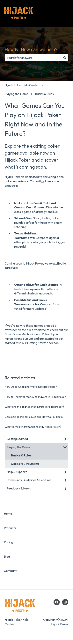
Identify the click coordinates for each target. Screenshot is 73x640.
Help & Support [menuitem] (17, 472)
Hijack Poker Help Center (22, 85)
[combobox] (33, 57)
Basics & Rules (44, 94)
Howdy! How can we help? (31, 49)
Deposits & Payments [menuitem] (25, 464)
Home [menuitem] (8, 513)
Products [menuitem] (10, 528)
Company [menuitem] (10, 571)
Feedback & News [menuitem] (19, 488)
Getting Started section (43, 343)
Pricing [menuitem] (8, 542)
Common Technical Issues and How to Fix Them (34, 417)
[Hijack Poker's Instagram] (65, 602)
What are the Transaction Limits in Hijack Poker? (34, 406)
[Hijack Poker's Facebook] (57, 602)
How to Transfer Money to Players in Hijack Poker (35, 397)
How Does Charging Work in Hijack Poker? (31, 386)
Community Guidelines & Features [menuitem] (29, 480)
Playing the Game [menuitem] (18, 447)
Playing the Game (16, 94)
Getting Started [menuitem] (17, 439)
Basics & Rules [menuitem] (21, 455)
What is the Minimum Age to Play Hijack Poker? (33, 426)
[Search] (64, 57)
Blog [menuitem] (7, 556)
